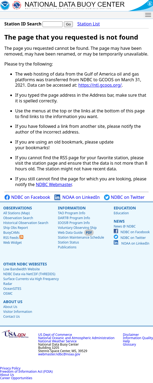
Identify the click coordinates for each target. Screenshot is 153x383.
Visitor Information (17, 311)
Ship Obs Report (15, 227)
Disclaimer (131, 334)
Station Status (68, 242)
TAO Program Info (71, 213)
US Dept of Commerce (55, 334)
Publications (67, 247)
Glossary (129, 344)
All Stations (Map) (16, 213)
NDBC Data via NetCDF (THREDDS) (29, 274)
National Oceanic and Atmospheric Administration (76, 338)
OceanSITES (12, 288)
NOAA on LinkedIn (77, 197)
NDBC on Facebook (27, 197)
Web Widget (12, 242)
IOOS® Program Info (74, 222)
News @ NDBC (125, 226)
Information (72, 207)
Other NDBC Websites (25, 264)
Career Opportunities (16, 378)
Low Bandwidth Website (21, 269)
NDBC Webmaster (53, 184)
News (119, 221)
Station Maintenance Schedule (81, 237)
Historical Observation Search (25, 222)
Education (125, 207)
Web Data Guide (70, 232)
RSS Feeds (13, 237)
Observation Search (18, 218)
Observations (17, 207)
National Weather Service (57, 341)
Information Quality (138, 338)
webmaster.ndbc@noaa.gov (59, 354)
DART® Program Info (74, 218)
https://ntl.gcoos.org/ (100, 85)
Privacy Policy (10, 368)
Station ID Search (22, 24)
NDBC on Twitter (124, 197)
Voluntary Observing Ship (77, 227)
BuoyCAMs (11, 232)
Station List (88, 24)
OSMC (7, 293)
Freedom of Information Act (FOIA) (26, 371)
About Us (12, 301)
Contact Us (11, 316)
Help (126, 341)
